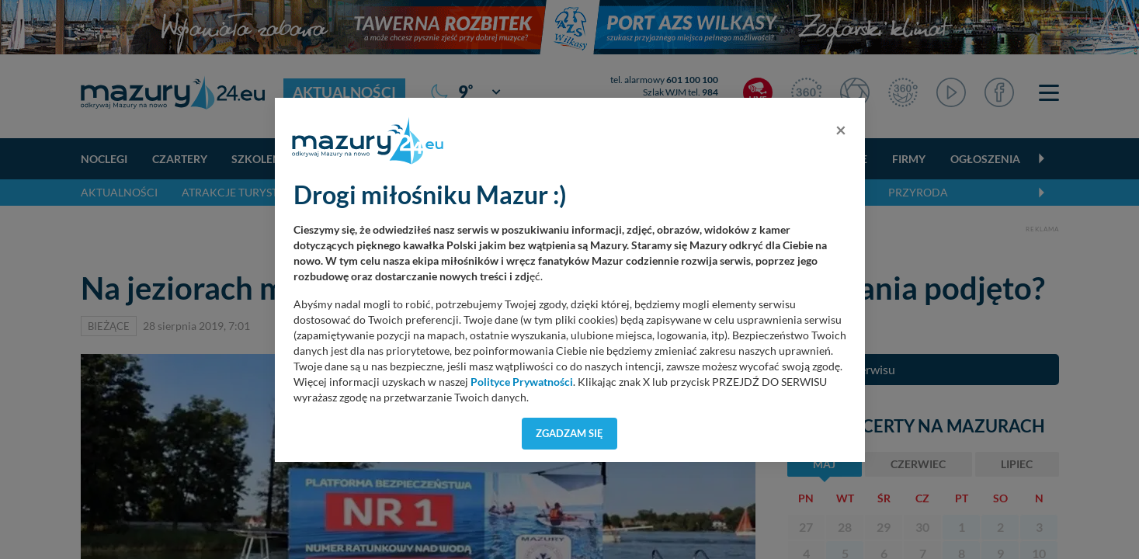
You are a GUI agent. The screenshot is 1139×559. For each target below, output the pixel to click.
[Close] (841, 129)
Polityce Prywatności (522, 382)
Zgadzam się (569, 433)
